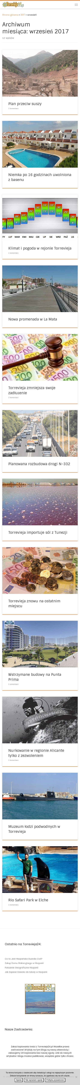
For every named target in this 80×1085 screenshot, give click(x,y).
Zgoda (18, 1080)
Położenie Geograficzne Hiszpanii (21, 967)
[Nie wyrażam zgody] (76, 1077)
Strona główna (10, 14)
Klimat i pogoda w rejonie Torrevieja (39, 248)
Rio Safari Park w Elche (28, 900)
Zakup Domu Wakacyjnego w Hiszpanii (24, 963)
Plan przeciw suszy (25, 103)
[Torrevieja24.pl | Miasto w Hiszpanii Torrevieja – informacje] (13, 4)
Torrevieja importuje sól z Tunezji (37, 532)
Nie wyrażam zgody (33, 1080)
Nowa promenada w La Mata (32, 319)
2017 (23, 14)
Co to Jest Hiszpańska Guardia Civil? (23, 958)
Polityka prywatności (55, 1080)
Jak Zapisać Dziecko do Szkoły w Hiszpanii (26, 972)
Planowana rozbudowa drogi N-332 (39, 464)
